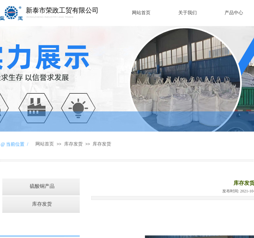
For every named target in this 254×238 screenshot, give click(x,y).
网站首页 (141, 12)
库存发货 (73, 143)
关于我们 (187, 12)
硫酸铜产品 (42, 186)
